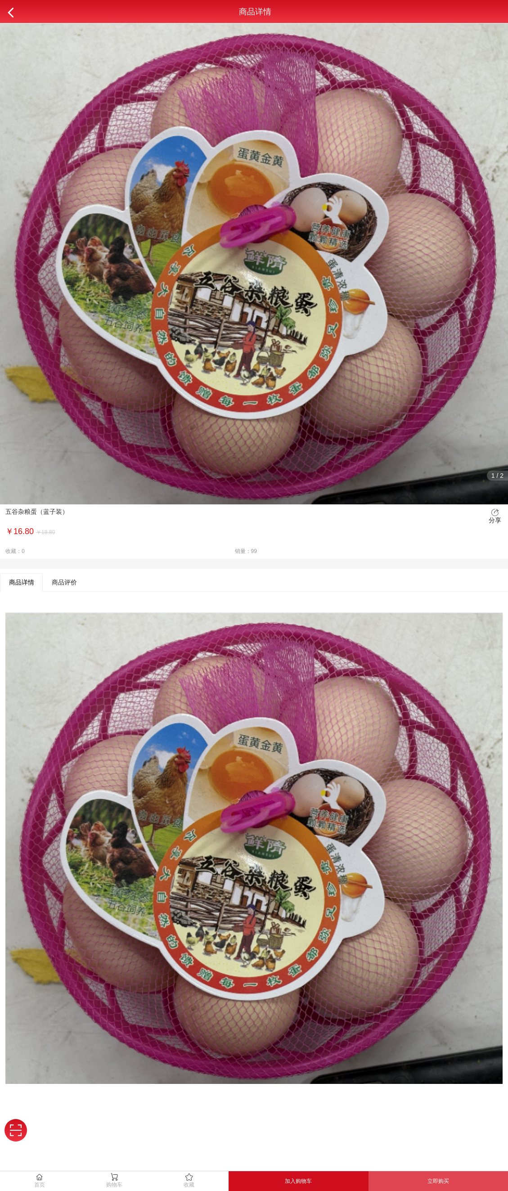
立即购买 (438, 1181)
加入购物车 (298, 1181)
